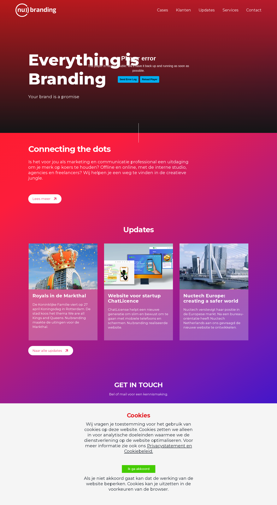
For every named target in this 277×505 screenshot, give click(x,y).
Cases (162, 10)
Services (230, 10)
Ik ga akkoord (139, 469)
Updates (207, 10)
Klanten (183, 10)
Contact (254, 10)
